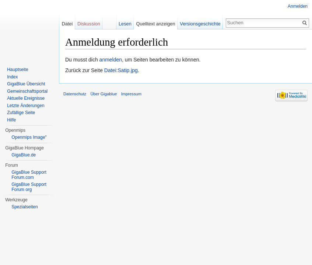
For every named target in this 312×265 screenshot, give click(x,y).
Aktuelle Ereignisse (26, 98)
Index (12, 77)
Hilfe (11, 120)
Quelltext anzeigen (155, 23)
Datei (67, 23)
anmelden (110, 60)
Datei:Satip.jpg (121, 70)
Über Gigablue (103, 94)
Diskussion (88, 23)
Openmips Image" (29, 137)
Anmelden (298, 6)
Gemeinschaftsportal (27, 91)
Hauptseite (17, 69)
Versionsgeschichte (200, 23)
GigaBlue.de (23, 155)
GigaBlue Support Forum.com (28, 175)
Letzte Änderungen (25, 105)
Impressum (131, 94)
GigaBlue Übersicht (26, 83)
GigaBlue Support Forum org (28, 187)
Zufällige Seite (21, 112)
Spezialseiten (24, 206)
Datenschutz (74, 94)
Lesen (125, 23)
